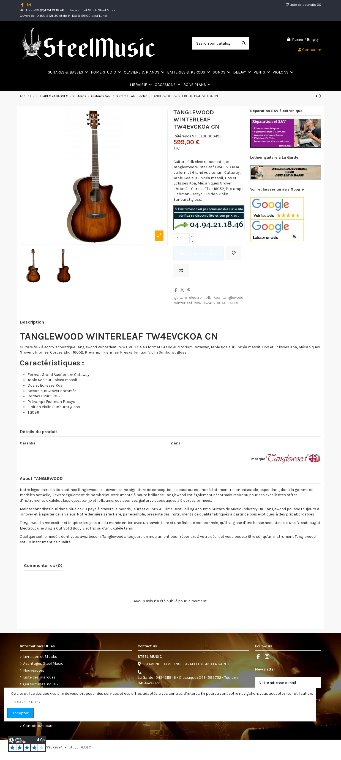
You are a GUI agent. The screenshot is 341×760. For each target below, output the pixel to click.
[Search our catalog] (243, 43)
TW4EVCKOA (214, 303)
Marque (258, 459)
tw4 (197, 303)
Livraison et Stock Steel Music (93, 10)
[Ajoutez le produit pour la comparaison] (181, 270)
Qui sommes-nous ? (41, 684)
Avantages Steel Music (43, 663)
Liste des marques (39, 677)
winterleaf (183, 303)
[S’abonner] (315, 682)
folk (207, 297)
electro (195, 297)
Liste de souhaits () (303, 5)
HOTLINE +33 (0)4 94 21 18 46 (42, 10)
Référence (182, 136)
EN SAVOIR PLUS (25, 702)
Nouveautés (33, 670)
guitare (180, 297)
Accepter (20, 713)
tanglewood (232, 297)
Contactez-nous (37, 725)
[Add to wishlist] (233, 253)
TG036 (233, 303)
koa (217, 297)
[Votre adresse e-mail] (282, 682)
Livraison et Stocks (40, 656)
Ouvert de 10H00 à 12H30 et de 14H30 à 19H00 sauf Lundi (63, 16)
